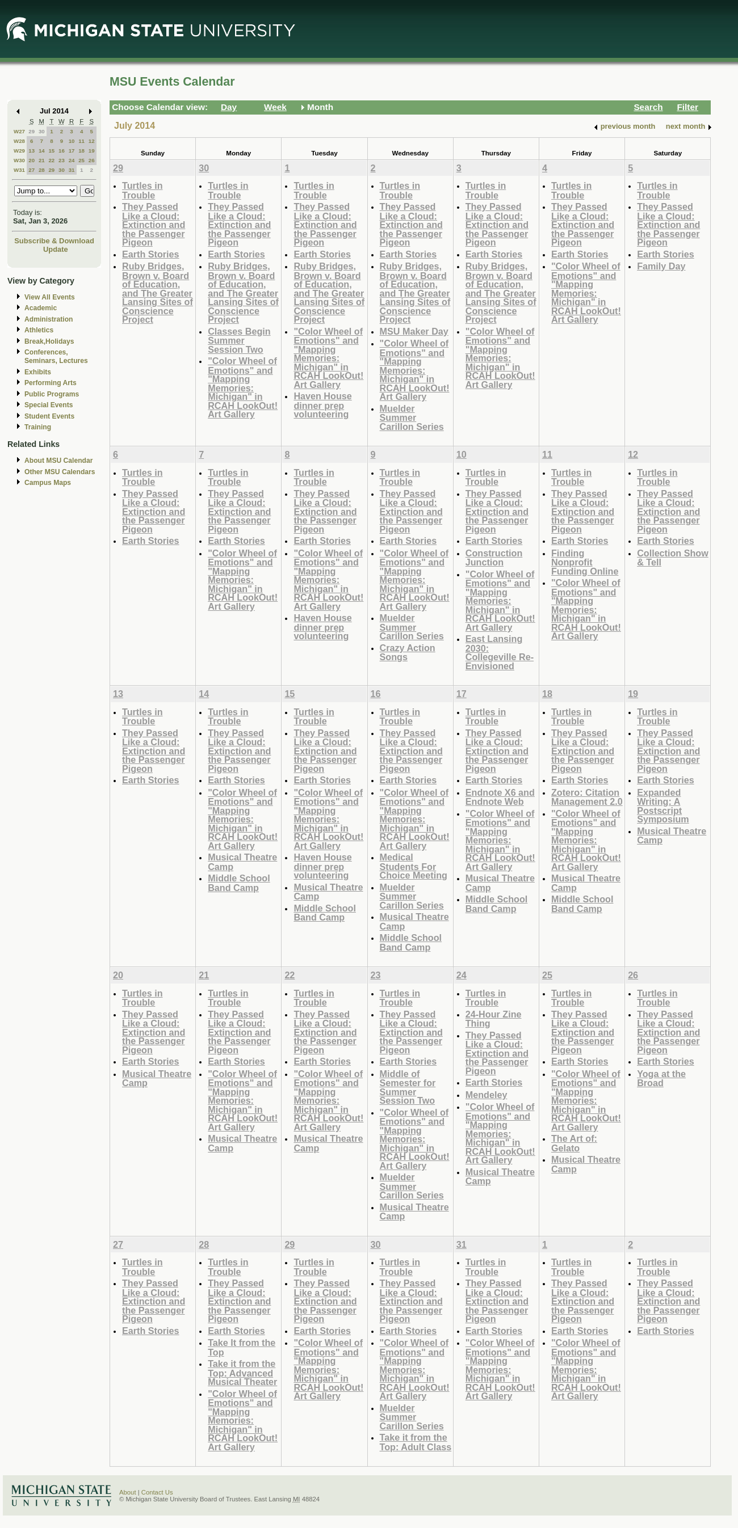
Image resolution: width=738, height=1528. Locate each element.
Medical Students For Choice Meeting (413, 866)
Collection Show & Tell (672, 558)
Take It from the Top (241, 1347)
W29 (19, 150)
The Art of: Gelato (574, 1143)
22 (51, 160)
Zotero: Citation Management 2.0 (587, 797)
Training (37, 427)
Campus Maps (47, 483)
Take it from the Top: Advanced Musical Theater (242, 1372)
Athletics (38, 330)
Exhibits (37, 372)
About (127, 1492)
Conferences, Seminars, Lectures (56, 356)
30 (42, 131)
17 (72, 150)
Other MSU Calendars (59, 472)
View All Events (49, 297)
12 (92, 141)
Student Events (49, 416)
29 (31, 131)
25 (81, 160)
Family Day (661, 266)
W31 (19, 170)
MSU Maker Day (414, 331)
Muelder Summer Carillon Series (412, 417)
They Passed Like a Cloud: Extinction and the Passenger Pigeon (153, 224)
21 (42, 160)
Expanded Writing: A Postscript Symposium (663, 806)
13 (31, 150)
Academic (40, 308)
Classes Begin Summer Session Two (239, 340)
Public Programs (51, 394)
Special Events (48, 405)
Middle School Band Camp (239, 883)
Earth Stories (150, 254)
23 (61, 160)
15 (51, 150)
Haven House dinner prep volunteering (322, 405)
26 (92, 160)
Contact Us (157, 1492)
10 (72, 141)
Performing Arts (50, 383)
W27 (19, 131)
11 (81, 141)
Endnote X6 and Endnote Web (500, 797)
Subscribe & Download (54, 241)
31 (72, 170)
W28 (19, 141)
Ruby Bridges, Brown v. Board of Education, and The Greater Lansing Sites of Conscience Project (157, 292)
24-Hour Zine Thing (494, 1019)
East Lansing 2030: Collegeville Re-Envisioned (500, 652)
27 (31, 170)
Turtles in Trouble (142, 190)
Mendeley (487, 1095)
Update (55, 249)
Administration (48, 319)
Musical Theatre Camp (242, 862)
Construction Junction (494, 558)
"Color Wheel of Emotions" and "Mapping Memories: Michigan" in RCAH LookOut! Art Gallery (243, 387)
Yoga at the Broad (661, 1078)
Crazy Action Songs (407, 652)
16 (61, 150)
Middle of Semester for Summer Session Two (408, 1087)
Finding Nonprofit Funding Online (584, 562)
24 (72, 160)
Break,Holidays (49, 341)
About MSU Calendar (58, 461)
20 (31, 160)
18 (81, 150)
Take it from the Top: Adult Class (416, 1442)
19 (92, 150)
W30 (19, 160)
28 (42, 170)
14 (42, 150)
